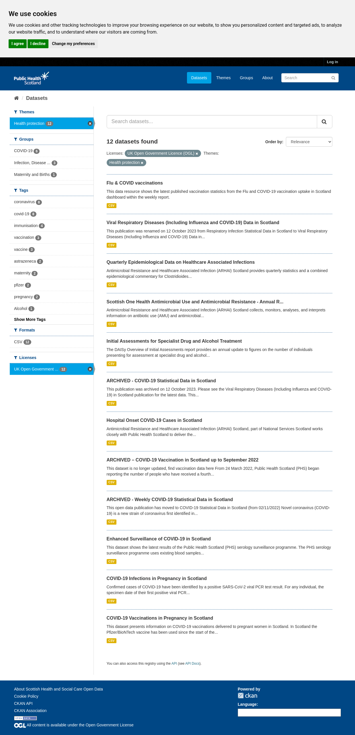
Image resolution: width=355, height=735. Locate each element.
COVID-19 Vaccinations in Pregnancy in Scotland (160, 618)
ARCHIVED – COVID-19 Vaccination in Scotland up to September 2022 (183, 459)
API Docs (192, 664)
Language (247, 704)
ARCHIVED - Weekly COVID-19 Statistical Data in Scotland (170, 499)
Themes (223, 77)
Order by (273, 141)
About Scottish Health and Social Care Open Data (58, 689)
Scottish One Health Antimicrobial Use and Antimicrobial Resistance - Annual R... (195, 301)
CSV (111, 205)
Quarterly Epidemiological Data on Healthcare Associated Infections (181, 262)
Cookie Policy (26, 696)
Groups (246, 77)
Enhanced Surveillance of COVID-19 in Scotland (159, 538)
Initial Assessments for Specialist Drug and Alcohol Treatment (174, 341)
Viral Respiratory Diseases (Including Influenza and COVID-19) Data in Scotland (193, 222)
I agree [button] (17, 43)
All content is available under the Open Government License (74, 725)
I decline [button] (38, 43)
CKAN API (23, 703)
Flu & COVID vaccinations (135, 183)
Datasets (199, 77)
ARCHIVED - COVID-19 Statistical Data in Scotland (161, 380)
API (174, 664)
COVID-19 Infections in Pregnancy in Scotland (157, 578)
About (267, 77)
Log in (332, 62)
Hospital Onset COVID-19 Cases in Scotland (154, 420)
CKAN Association (30, 710)
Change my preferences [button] (73, 43)
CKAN (247, 696)
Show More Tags (30, 319)
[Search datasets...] (212, 121)
